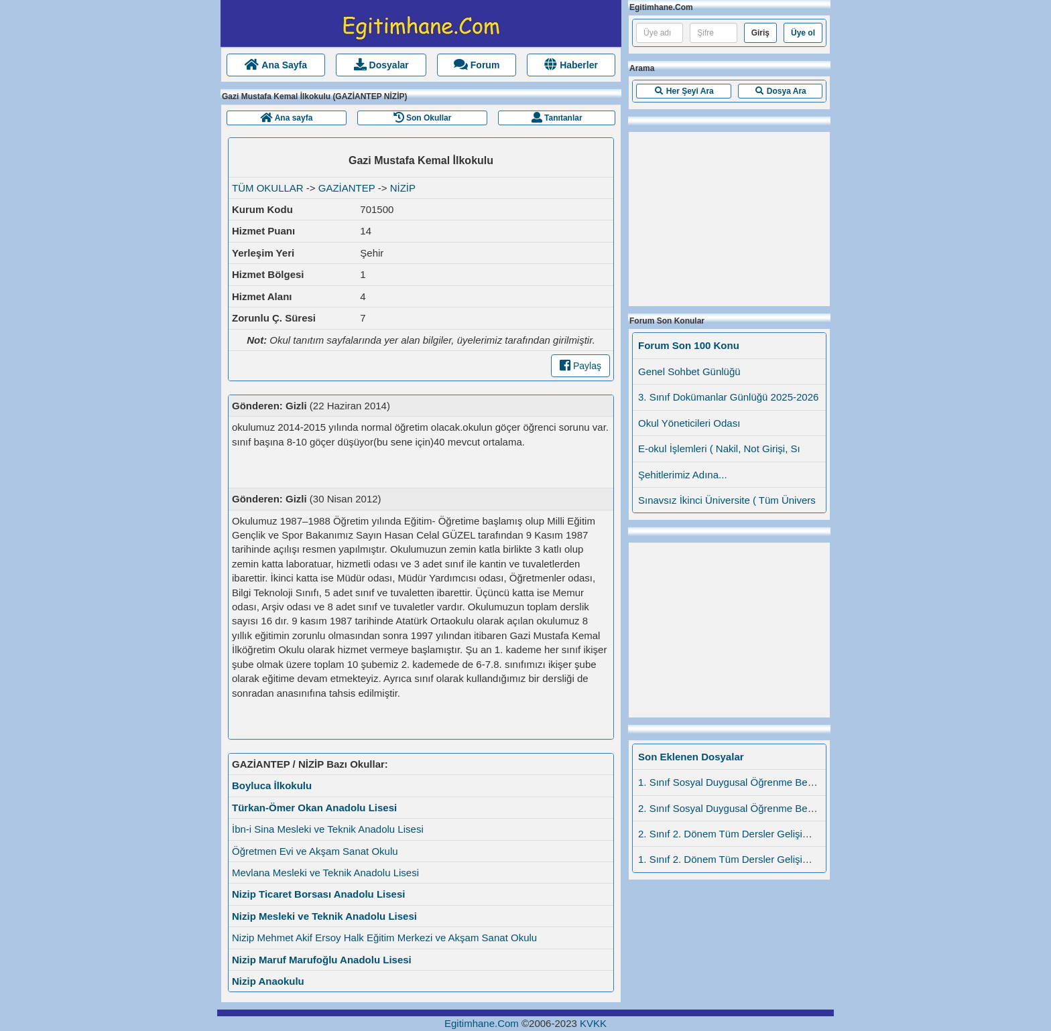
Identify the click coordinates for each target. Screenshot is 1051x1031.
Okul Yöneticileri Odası (689, 423)
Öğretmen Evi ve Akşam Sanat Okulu (315, 851)
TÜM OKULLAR (268, 188)
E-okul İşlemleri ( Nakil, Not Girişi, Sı (719, 448)
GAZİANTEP (346, 188)
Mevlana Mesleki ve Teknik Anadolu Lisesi (325, 872)
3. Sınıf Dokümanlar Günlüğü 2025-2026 (728, 397)
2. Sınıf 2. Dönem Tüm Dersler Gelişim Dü (732, 833)
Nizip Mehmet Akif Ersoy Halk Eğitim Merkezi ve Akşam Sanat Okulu (384, 937)
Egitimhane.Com (481, 1023)
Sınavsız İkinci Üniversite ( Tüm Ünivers (727, 500)
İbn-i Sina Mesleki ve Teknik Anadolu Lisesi (328, 829)
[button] (683, 91)
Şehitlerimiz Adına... (682, 474)
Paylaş (580, 365)
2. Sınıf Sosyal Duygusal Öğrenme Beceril (732, 808)
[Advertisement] (729, 215)
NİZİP (403, 188)
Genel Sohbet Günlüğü (689, 371)
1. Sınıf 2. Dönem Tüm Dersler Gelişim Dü (732, 859)
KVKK (593, 1023)
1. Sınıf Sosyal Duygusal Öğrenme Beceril (732, 782)
